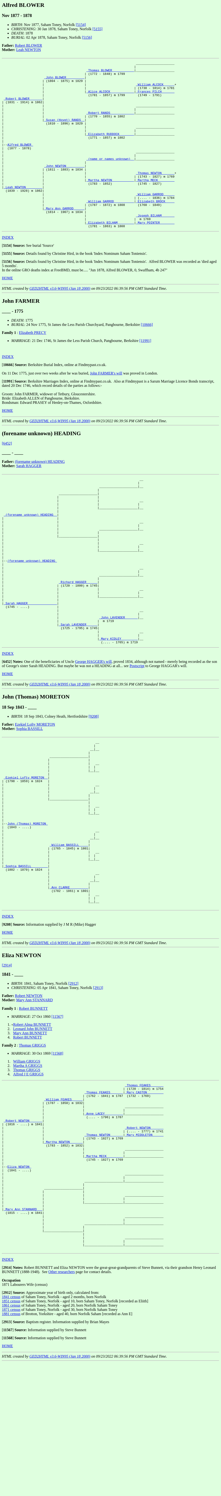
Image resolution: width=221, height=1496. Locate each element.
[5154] (81, 25)
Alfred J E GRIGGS (28, 1174)
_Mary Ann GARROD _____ (64, 238)
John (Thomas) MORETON (27, 907)
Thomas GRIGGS (32, 1145)
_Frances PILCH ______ (155, 98)
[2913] (98, 1088)
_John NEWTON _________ (64, 187)
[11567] (57, 1116)
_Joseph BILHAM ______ (155, 246)
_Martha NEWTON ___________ (110, 204)
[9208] (93, 783)
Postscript (136, 732)
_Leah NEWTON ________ (23, 212)
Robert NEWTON (29, 1096)
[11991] (145, 374)
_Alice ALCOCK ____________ (110, 98)
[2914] (7, 1065)
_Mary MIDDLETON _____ (144, 1245)
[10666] (147, 358)
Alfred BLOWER (20, 161)
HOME (7, 311)
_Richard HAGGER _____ (78, 636)
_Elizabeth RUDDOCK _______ (110, 149)
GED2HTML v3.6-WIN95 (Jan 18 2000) (59, 322)
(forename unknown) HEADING (40, 495)
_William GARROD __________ (110, 229)
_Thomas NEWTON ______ (155, 195)
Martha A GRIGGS (27, 1166)
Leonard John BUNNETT (32, 1129)
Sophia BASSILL (29, 795)
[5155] (97, 29)
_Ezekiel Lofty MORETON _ (26, 852)
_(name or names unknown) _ (110, 178)
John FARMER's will (106, 407)
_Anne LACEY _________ (103, 1220)
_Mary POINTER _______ (155, 255)
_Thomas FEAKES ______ (144, 1186)
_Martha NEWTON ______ (63, 1254)
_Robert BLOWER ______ (23, 106)
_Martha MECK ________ (155, 204)
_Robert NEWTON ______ (23, 1228)
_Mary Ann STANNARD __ (23, 1334)
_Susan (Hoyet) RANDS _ (64, 132)
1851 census (11, 1434)
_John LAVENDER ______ (118, 679)
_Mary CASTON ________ (144, 1194)
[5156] (87, 37)
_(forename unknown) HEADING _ (30, 556)
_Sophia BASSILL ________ (26, 958)
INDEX (8, 271)
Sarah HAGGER (28, 499)
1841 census (11, 1430)
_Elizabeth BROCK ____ (155, 229)
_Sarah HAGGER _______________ (30, 662)
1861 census (11, 1438)
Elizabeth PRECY (32, 366)
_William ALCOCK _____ (155, 89)
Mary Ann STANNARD (34, 1100)
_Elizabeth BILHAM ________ (110, 255)
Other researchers (61, 1405)
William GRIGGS (26, 1161)
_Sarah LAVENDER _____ (78, 687)
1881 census (11, 1447)
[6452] (7, 477)
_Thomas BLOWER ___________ (110, 72)
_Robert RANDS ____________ (110, 123)
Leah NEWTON (28, 50)
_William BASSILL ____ (69, 932)
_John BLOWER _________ (64, 81)
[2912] (73, 1083)
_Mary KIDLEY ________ (118, 704)
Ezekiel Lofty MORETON (35, 791)
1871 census (11, 1443)
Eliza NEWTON (19, 1283)
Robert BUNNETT (33, 1108)
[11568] (57, 1153)
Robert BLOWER (28, 45)
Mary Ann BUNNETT (30, 1133)
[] (7, 279)
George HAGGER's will (93, 728)
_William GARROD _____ (155, 221)
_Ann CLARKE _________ (69, 983)
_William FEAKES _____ (63, 1203)
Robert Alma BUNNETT (32, 1124)
